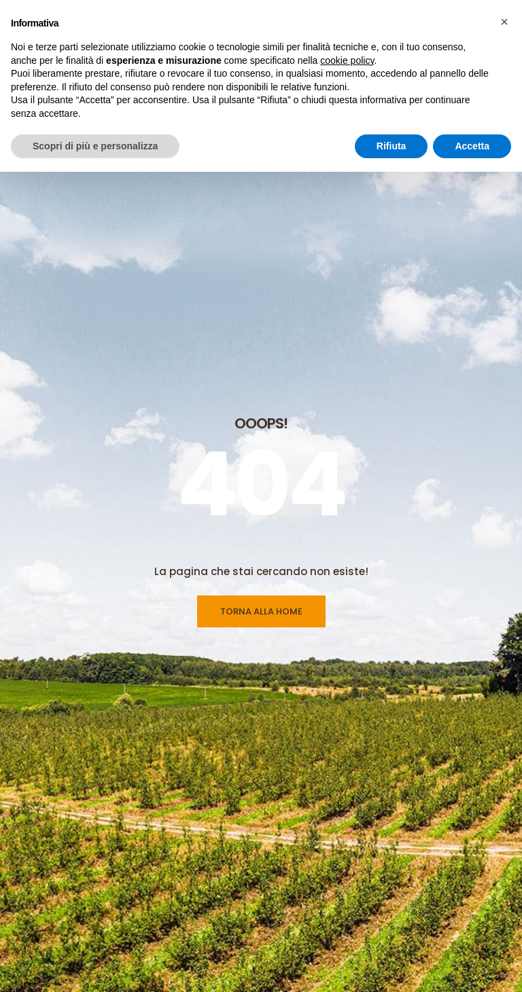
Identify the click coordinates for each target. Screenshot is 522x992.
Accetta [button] (472, 146)
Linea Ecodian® (306, 973)
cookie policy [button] (347, 60)
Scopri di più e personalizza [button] (95, 146)
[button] (504, 22)
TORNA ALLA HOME (261, 359)
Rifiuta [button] (391, 146)
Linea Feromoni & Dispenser (334, 948)
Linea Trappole (303, 923)
